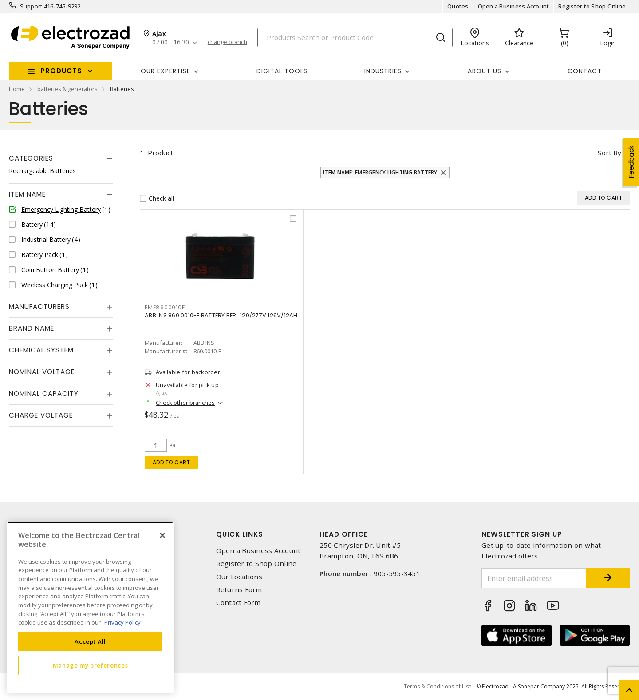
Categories (31, 158)
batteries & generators (67, 89)
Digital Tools (282, 71)
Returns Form (239, 589)
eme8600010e (165, 307)
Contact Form (238, 602)
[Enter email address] (533, 578)
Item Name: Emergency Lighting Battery (380, 172)
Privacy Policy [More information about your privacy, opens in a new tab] (122, 622)
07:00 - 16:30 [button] (170, 42)
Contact (585, 71)
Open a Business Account (513, 6)
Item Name (27, 194)
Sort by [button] (609, 152)
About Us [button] (484, 71)
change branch (227, 42)
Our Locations (239, 577)
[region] (90, 607)
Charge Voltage (41, 415)
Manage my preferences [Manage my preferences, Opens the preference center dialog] (90, 665)
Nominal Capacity (44, 393)
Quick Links (239, 534)
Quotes (458, 6)
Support (31, 6)
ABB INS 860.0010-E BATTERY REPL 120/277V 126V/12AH (221, 315)
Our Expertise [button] (165, 71)
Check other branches (185, 403)
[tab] (61, 158)
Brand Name (31, 328)
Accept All (90, 641)
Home (17, 89)
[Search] (355, 37)
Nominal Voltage (42, 371)
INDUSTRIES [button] (383, 71)
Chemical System (41, 350)
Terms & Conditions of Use (438, 686)
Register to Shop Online (592, 6)
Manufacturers (39, 306)
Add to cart (171, 462)
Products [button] (61, 70)
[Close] (162, 535)
